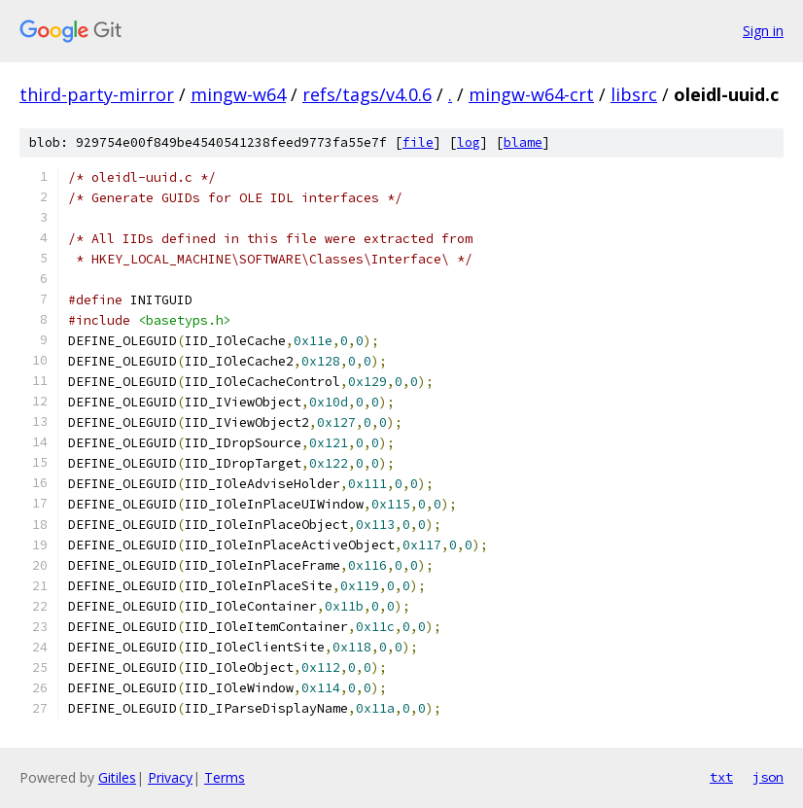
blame (523, 142)
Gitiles (117, 777)
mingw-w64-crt (531, 94)
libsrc (634, 94)
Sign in (763, 30)
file (418, 142)
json (768, 777)
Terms (224, 777)
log (468, 142)
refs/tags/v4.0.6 (367, 94)
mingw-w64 (238, 94)
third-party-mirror (96, 94)
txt (721, 777)
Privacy (170, 777)
